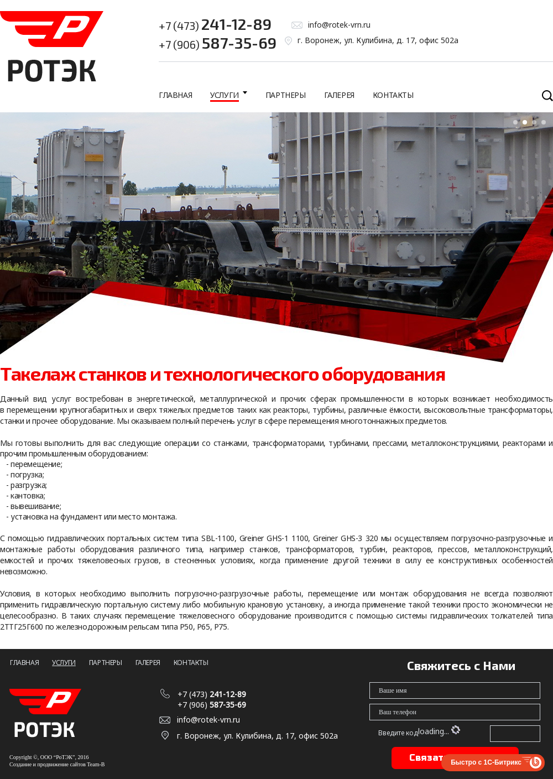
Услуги (224, 95)
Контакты (393, 95)
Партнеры (285, 95)
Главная (175, 95)
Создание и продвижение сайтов (47, 764)
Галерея (339, 95)
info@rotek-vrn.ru (339, 24)
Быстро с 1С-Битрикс (486, 762)
